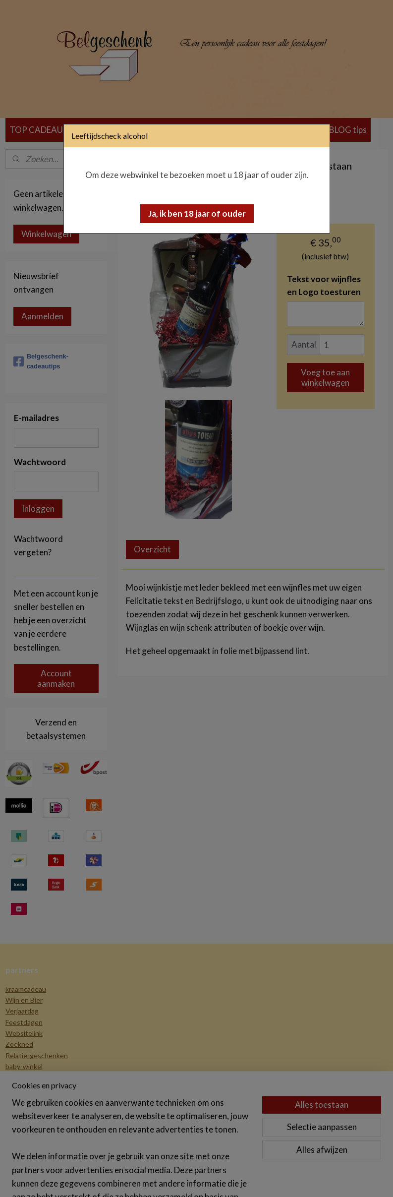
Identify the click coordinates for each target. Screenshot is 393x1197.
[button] (197, 214)
